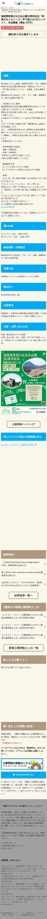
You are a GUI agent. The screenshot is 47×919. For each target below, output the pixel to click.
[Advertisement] (23, 54)
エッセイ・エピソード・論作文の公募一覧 (19, 444)
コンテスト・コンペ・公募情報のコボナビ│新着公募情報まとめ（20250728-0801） (22, 626)
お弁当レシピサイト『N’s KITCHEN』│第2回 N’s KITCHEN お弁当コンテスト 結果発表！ (22, 583)
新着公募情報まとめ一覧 (23, 647)
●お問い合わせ (7, 848)
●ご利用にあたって (8, 843)
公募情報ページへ (22, 424)
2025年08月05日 (23, 900)
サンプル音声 (6, 207)
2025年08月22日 (23, 870)
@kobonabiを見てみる (25, 775)
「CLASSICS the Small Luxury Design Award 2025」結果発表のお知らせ (20, 563)
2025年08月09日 (23, 878)
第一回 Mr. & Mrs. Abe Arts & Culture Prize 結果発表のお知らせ (22, 573)
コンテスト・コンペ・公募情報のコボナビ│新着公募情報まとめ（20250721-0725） (22, 636)
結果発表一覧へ (23, 595)
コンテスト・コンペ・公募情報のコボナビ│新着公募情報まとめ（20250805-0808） (22, 616)
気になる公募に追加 (12, 27)
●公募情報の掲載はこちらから (13, 846)
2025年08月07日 (23, 889)
